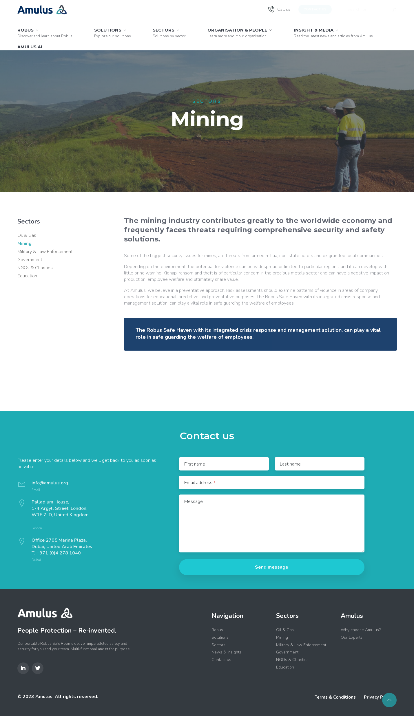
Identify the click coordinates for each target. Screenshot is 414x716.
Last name (290, 464)
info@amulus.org (50, 483)
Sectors (169, 33)
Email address (200, 482)
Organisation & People (239, 33)
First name (194, 464)
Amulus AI (29, 47)
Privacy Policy (378, 697)
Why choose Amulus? (361, 630)
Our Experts (351, 637)
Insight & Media (333, 33)
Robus (44, 33)
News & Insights (226, 652)
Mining (24, 243)
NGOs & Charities (35, 268)
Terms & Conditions (335, 697)
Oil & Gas (26, 235)
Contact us (315, 9)
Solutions (112, 33)
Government (29, 260)
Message (193, 501)
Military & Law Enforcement (45, 251)
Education (27, 276)
